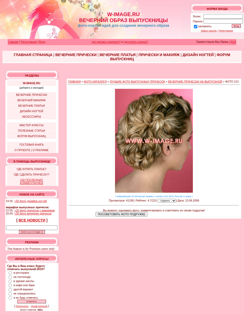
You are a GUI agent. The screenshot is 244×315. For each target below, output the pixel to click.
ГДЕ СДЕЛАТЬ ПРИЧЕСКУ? (31, 174)
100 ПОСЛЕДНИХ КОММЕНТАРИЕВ (31, 181)
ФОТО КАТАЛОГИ (95, 81)
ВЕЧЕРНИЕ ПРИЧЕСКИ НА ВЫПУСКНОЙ (195, 81)
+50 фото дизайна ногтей (30, 201)
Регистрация (226, 30)
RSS (233, 41)
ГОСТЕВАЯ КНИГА (31, 144)
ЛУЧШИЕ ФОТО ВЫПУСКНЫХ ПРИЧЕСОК (137, 81)
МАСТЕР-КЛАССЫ (31, 125)
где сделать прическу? (106, 41)
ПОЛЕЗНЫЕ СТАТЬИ (31, 130)
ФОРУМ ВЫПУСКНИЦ (31, 136)
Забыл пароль (209, 30)
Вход (42, 41)
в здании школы (23, 281)
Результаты (22, 306)
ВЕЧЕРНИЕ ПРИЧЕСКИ (31, 94)
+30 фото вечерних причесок (32, 213)
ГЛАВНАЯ (74, 81)
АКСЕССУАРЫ (31, 116)
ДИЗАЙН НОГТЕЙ (31, 111)
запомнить (205, 26)
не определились (24, 293)
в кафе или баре (24, 285)
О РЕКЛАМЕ (40, 150)
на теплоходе (22, 276)
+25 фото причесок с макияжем (34, 210)
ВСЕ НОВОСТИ (32, 220)
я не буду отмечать (25, 297)
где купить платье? (136, 41)
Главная (13, 41)
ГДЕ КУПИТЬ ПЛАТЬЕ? (31, 169)
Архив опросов (39, 306)
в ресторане (21, 272)
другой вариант (23, 289)
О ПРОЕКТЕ (22, 150)
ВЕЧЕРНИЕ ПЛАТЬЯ (31, 105)
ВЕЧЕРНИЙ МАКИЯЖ (31, 100)
